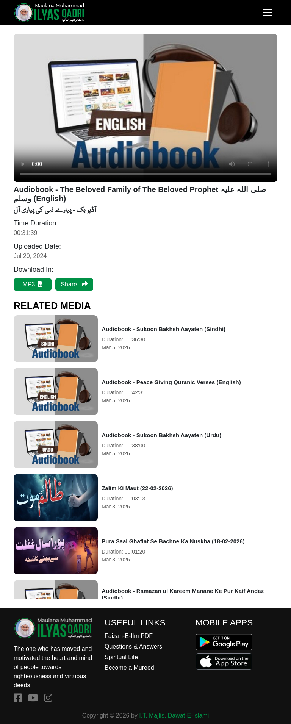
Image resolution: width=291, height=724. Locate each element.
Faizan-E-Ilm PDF (129, 636)
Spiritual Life (121, 657)
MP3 (33, 284)
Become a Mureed (129, 668)
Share (74, 284)
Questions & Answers (133, 646)
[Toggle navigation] (267, 12)
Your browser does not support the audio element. (145, 108)
